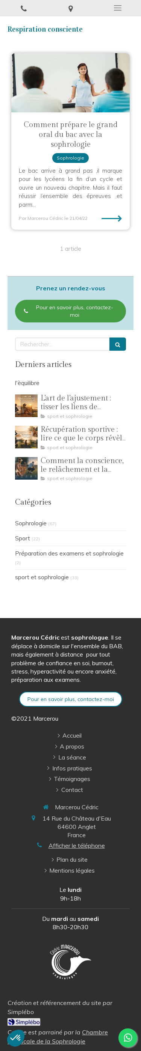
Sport (22, 538)
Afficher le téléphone (77, 845)
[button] (16, 1038)
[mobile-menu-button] (117, 7)
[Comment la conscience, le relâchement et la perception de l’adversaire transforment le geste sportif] (26, 468)
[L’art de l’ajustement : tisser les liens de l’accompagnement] (26, 405)
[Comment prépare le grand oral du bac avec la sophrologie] (70, 83)
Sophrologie (31, 523)
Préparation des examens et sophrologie (69, 553)
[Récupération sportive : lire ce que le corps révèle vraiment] (26, 437)
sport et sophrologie (42, 577)
